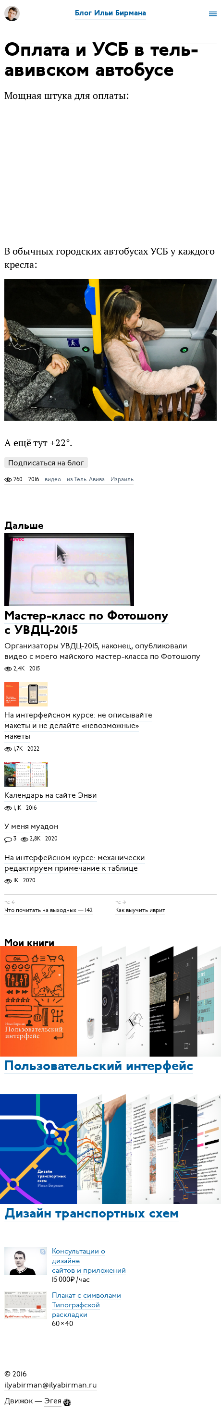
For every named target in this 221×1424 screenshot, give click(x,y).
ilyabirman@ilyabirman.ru (50, 1384)
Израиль (122, 479)
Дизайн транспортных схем (91, 1214)
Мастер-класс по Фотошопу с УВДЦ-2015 (86, 624)
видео (53, 479)
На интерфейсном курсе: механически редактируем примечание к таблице (74, 863)
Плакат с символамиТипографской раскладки (86, 1304)
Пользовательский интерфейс (98, 1066)
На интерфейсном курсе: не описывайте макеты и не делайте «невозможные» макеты (78, 726)
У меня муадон (31, 826)
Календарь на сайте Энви (50, 796)
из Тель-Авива (86, 479)
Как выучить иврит (140, 910)
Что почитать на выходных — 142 (48, 910)
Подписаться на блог (46, 463)
